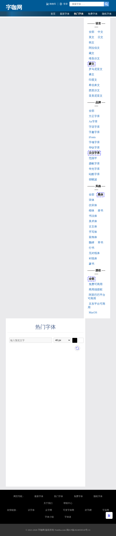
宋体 (91, 199)
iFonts (92, 137)
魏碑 (91, 242)
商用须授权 (95, 289)
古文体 (93, 226)
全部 (91, 31)
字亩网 (105, 510)
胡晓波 (93, 179)
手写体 (93, 231)
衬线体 (93, 258)
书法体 (93, 215)
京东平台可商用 (96, 305)
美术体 (93, 221)
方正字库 (94, 116)
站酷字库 (94, 174)
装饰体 (93, 237)
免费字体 (93, 14)
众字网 (48, 510)
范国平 (93, 158)
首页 (53, 14)
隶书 (100, 210)
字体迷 (68, 517)
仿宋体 (93, 205)
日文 (100, 37)
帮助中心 (67, 503)
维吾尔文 (94, 58)
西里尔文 (94, 90)
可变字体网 (68, 510)
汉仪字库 (94, 152)
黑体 (100, 194)
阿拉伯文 (94, 47)
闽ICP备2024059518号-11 (78, 530)
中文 (100, 31)
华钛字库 (94, 147)
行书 (91, 247)
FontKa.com (60, 530)
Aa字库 (93, 121)
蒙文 (91, 63)
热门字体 (78, 14)
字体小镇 (49, 517)
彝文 (91, 74)
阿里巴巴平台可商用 (96, 296)
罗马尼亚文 (95, 69)
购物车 (51, 4)
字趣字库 (94, 132)
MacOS (93, 312)
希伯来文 (94, 85)
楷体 (91, 210)
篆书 (91, 263)
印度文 (93, 79)
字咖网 (14, 7)
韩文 (91, 42)
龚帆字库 (94, 163)
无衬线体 (94, 253)
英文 (91, 37)
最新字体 (64, 14)
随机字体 (107, 14)
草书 (100, 242)
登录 (64, 3)
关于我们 (48, 503)
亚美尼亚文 (95, 95)
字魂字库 (94, 142)
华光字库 (94, 168)
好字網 (88, 510)
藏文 (91, 53)
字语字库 (94, 126)
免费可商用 (95, 284)
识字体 (31, 510)
